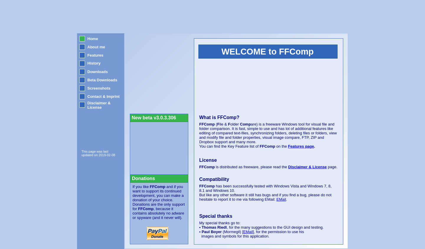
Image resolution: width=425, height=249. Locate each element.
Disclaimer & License (307, 167)
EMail (248, 232)
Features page (301, 146)
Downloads (97, 72)
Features (95, 55)
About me (96, 47)
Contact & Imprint (103, 96)
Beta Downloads (102, 80)
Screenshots (98, 88)
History (94, 63)
